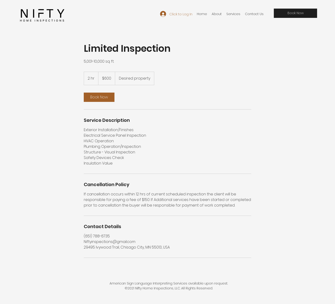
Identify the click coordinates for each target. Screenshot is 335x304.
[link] (99, 97)
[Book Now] (295, 13)
